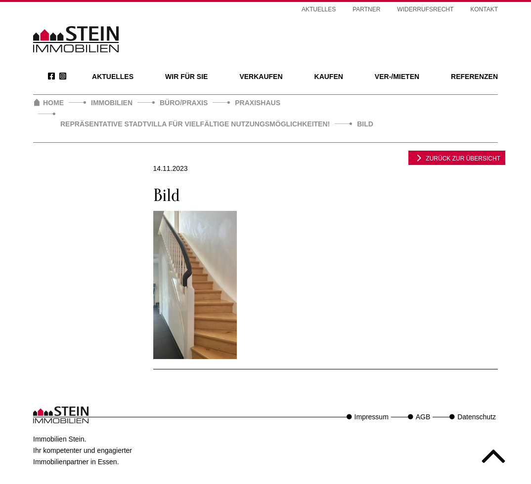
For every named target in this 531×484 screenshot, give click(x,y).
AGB (423, 417)
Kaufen (328, 77)
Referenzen (474, 77)
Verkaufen (260, 77)
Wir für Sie (186, 77)
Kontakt (484, 9)
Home (53, 103)
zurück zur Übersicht (456, 157)
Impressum (371, 417)
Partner (366, 9)
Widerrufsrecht (425, 9)
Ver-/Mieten (397, 77)
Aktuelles (112, 77)
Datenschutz (476, 417)
